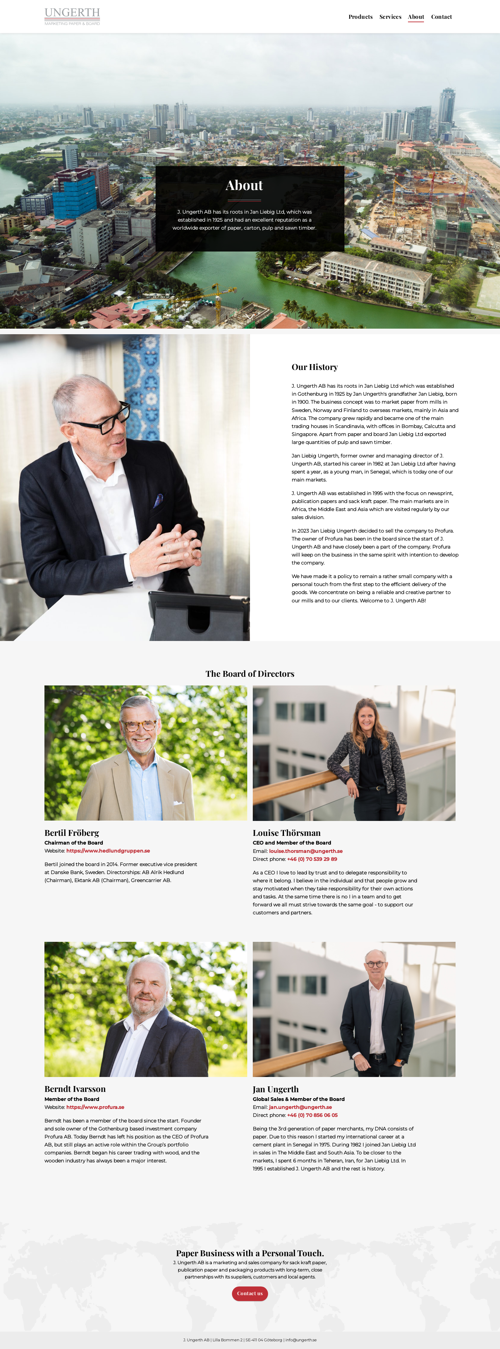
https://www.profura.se (95, 1107)
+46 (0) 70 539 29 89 (312, 859)
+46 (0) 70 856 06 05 (312, 1115)
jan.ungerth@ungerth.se (300, 1107)
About (416, 16)
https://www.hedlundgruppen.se (108, 851)
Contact (441, 16)
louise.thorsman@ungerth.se (306, 851)
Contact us (250, 1293)
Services (390, 16)
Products (361, 16)
